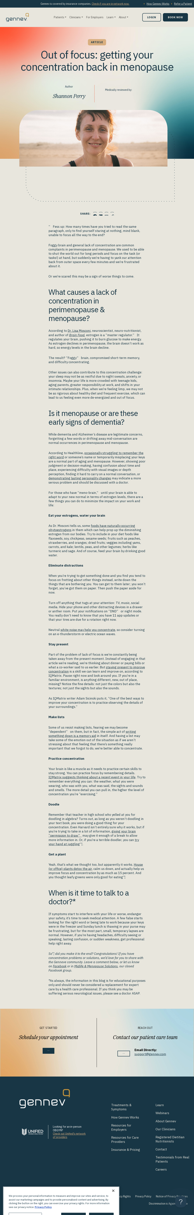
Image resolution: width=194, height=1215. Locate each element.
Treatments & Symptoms (121, 1107)
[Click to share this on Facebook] (86, 213)
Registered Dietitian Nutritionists (170, 1139)
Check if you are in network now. (110, 4)
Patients (59, 17)
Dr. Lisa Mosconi (79, 331)
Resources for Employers (121, 1127)
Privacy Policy (143, 1196)
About (122, 17)
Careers (161, 1169)
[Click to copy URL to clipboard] (120, 213)
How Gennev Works (158, 4)
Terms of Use (96, 1196)
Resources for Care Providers (125, 1139)
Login (151, 17)
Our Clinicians (165, 1129)
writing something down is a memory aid (92, 734)
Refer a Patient (183, 4)
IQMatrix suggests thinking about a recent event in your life (91, 777)
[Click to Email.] (109, 213)
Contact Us (124, 1053)
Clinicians (75, 17)
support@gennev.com (158, 1054)
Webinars (162, 1113)
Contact (161, 1149)
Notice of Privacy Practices (172, 1196)
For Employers (94, 17)
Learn (109, 17)
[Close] (113, 1204)
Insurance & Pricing (125, 1150)
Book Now (175, 17)
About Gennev (166, 1121)
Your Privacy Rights (119, 1196)
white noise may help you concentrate (87, 630)
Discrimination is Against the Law (168, 1203)
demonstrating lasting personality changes (79, 478)
